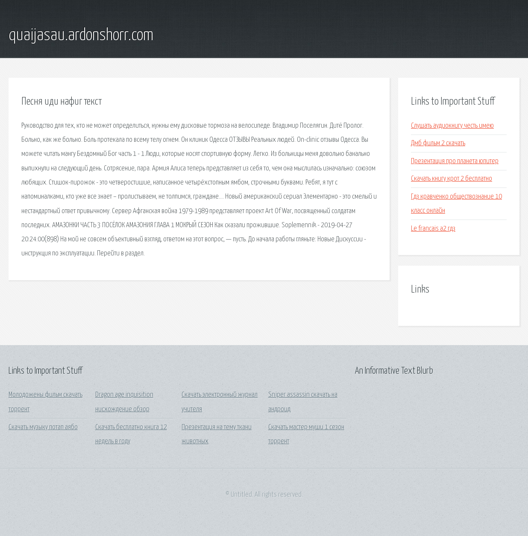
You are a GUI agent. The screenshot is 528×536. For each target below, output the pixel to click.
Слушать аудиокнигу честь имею (452, 125)
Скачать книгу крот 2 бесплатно (451, 178)
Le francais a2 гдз (433, 228)
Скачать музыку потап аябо (43, 427)
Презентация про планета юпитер (455, 161)
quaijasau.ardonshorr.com (81, 35)
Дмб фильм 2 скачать (438, 143)
